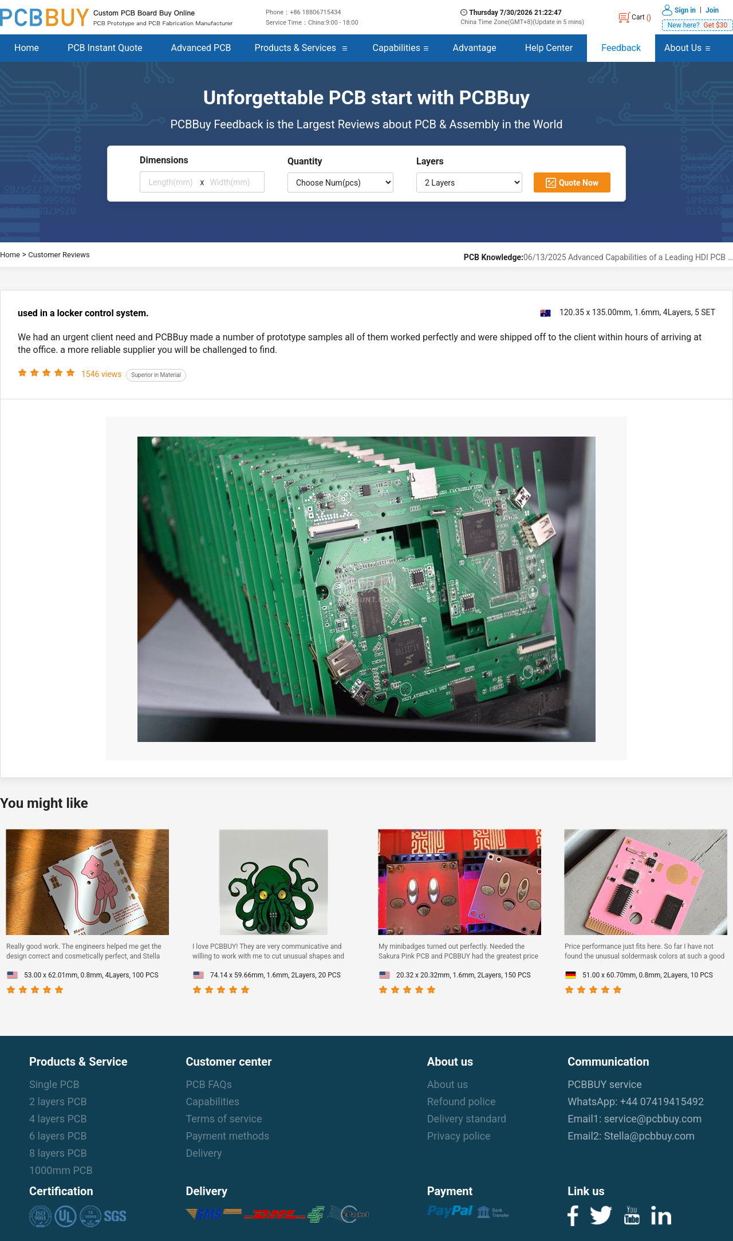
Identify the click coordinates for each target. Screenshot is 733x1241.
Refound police (461, 1101)
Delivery (204, 1153)
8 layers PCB (58, 1153)
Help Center (549, 47)
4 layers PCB (58, 1119)
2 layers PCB (58, 1101)
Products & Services (295, 47)
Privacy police (459, 1136)
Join (712, 10)
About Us (683, 47)
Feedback (621, 47)
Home (26, 47)
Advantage (474, 47)
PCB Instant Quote (105, 47)
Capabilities (396, 47)
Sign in (685, 10)
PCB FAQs (209, 1084)
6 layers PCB (58, 1136)
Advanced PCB (201, 47)
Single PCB (54, 1084)
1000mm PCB (61, 1170)
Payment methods (227, 1136)
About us (447, 1084)
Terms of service (224, 1119)
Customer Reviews (58, 254)
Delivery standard (466, 1119)
